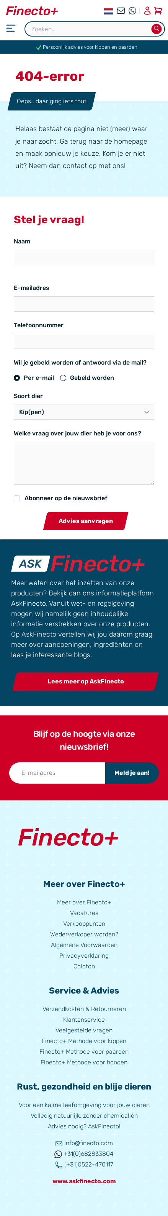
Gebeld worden (92, 377)
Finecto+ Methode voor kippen (84, 1041)
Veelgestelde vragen (84, 1030)
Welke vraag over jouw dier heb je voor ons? (77, 433)
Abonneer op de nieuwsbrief (66, 498)
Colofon (84, 966)
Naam (22, 241)
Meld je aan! (132, 772)
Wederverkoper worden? (84, 934)
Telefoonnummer (39, 325)
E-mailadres (31, 287)
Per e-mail (39, 377)
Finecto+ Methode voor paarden (84, 1051)
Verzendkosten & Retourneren (84, 1009)
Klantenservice (84, 1019)
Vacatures (84, 913)
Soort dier (28, 396)
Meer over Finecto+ (84, 902)
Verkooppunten (84, 923)
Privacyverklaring (84, 955)
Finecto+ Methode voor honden (84, 1062)
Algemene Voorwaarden (84, 945)
